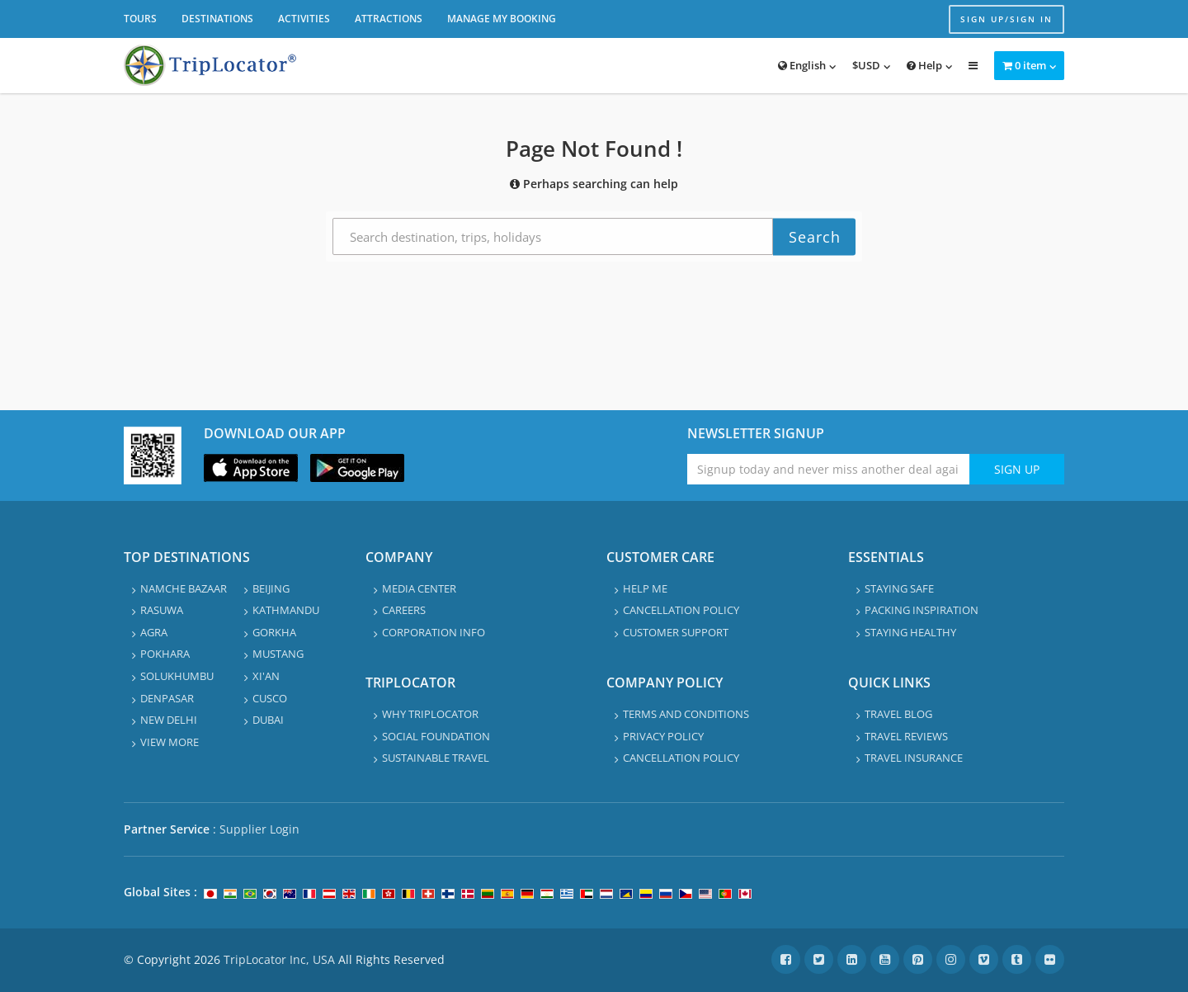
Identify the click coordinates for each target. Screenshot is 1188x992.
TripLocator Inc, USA (279, 959)
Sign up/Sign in (1006, 19)
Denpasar (167, 698)
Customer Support (675, 632)
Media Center (419, 588)
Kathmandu (285, 609)
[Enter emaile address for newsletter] (828, 469)
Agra (153, 632)
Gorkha (274, 632)
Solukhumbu (177, 675)
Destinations (217, 19)
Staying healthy (910, 632)
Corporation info (433, 632)
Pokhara (165, 653)
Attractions (388, 19)
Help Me (645, 588)
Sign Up (1017, 469)
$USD (866, 65)
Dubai (268, 719)
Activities (304, 19)
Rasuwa (161, 609)
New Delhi (168, 719)
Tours (140, 19)
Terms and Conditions (686, 713)
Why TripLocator (430, 713)
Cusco (269, 698)
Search (815, 237)
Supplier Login (259, 829)
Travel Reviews (906, 736)
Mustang (278, 653)
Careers (404, 609)
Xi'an (266, 675)
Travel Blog (898, 713)
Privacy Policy (663, 736)
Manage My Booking (501, 19)
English (802, 65)
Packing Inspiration (921, 609)
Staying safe (899, 588)
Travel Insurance (914, 757)
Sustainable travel (435, 757)
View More (169, 742)
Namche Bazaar (183, 588)
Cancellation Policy (681, 609)
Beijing (271, 588)
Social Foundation (436, 736)
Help (924, 65)
